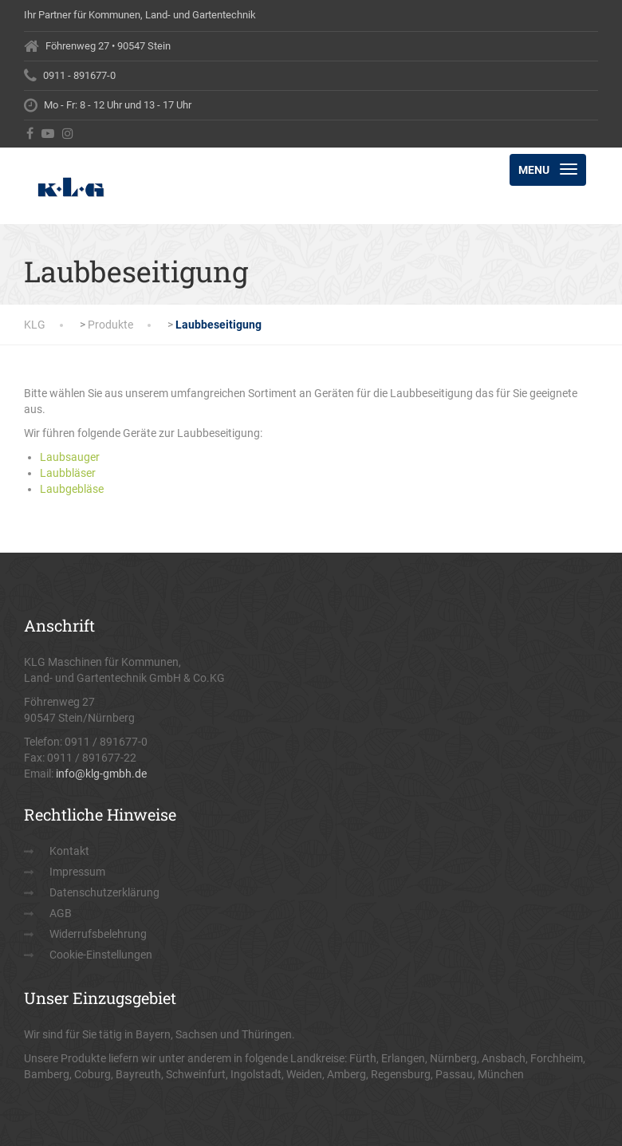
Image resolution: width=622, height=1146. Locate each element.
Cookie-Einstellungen (100, 954)
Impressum (77, 871)
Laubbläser (68, 473)
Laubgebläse (72, 488)
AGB (60, 913)
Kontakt (69, 851)
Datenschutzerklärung (104, 892)
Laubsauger (70, 457)
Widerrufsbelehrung (98, 933)
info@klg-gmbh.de (101, 773)
